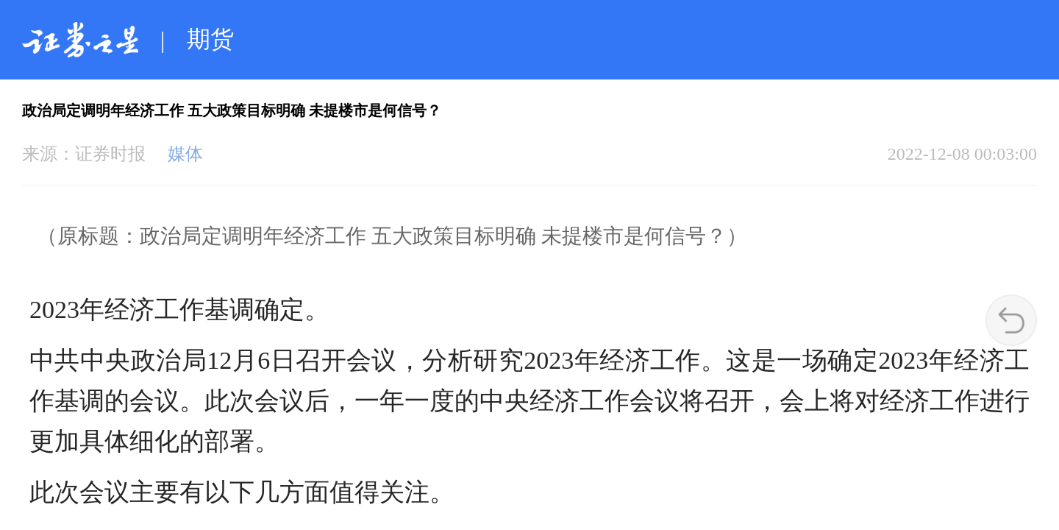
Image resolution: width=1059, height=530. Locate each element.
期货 (210, 39)
